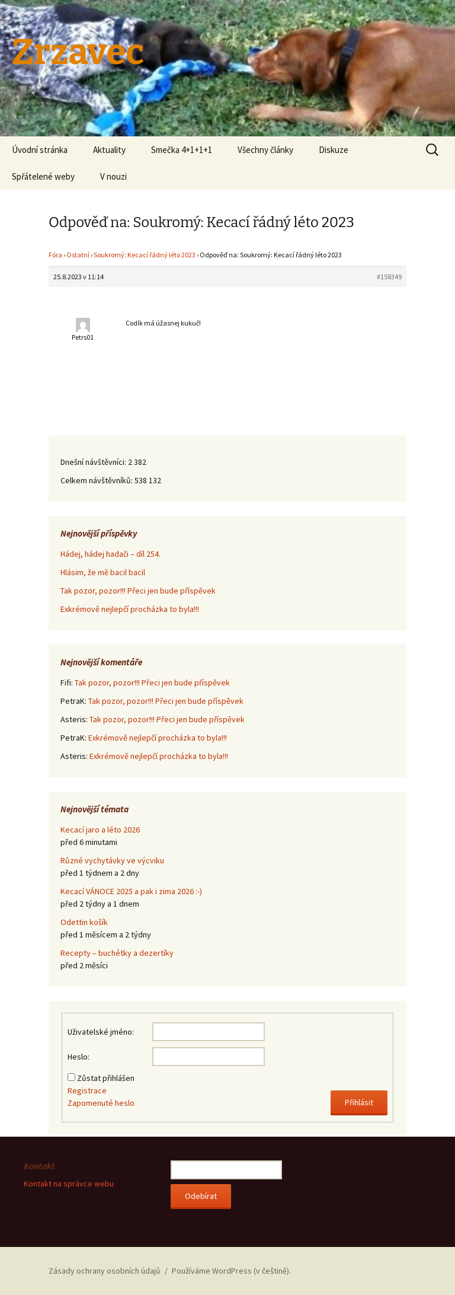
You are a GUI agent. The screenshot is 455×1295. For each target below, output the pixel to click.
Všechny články (265, 149)
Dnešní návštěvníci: (94, 462)
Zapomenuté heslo (101, 1103)
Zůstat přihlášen (105, 1078)
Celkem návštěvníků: (97, 480)
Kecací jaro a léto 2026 (100, 829)
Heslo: (78, 1056)
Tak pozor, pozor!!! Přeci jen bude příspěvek (138, 590)
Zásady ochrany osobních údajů (105, 1270)
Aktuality (109, 149)
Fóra (55, 254)
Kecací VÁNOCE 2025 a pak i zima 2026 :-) (131, 891)
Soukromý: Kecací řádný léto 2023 (145, 254)
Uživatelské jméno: (101, 1031)
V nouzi (113, 176)
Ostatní (77, 254)
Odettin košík (84, 922)
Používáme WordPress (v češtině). (231, 1270)
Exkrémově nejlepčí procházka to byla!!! (129, 609)
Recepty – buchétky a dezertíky (117, 953)
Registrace (87, 1090)
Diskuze (333, 149)
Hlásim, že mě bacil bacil (102, 572)
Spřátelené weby (43, 176)
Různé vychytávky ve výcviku (112, 860)
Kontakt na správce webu (69, 1183)
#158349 (389, 276)
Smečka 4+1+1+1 (181, 149)
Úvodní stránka (40, 149)
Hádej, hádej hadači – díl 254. (110, 553)
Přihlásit (359, 1102)
